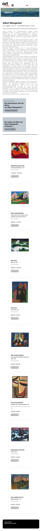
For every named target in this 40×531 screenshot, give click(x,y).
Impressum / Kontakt (10, 523)
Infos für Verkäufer (10, 129)
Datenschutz (8, 522)
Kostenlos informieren (11, 110)
